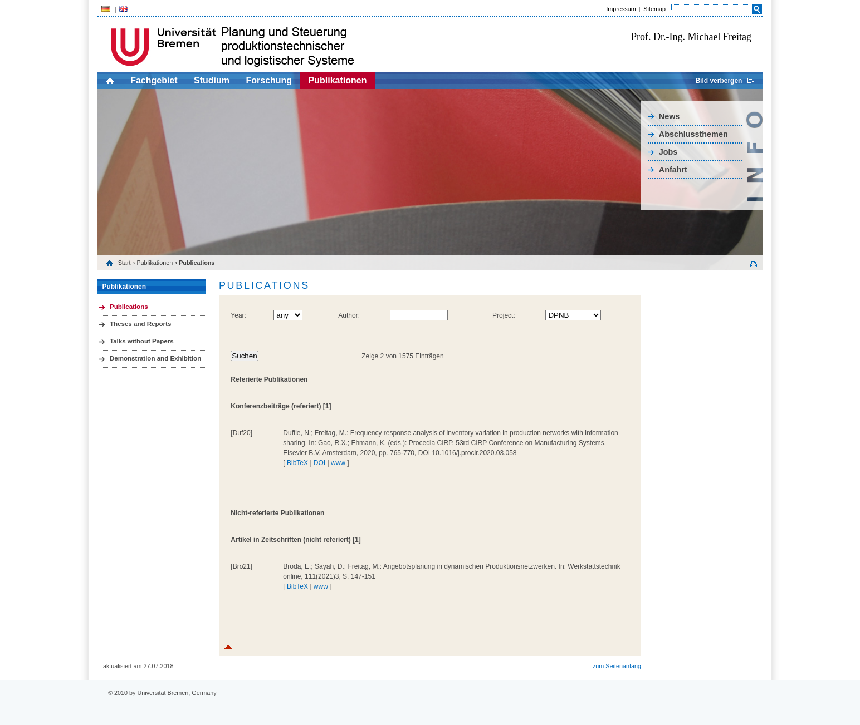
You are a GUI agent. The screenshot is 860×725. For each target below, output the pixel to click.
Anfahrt (673, 169)
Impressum (621, 9)
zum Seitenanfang (617, 666)
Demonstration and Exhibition (155, 358)
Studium (211, 80)
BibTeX (297, 463)
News (669, 116)
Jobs (668, 151)
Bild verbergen (718, 81)
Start (124, 262)
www (338, 463)
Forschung (269, 80)
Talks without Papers (142, 341)
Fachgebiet (153, 80)
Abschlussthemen (693, 134)
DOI (319, 463)
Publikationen (338, 80)
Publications (129, 306)
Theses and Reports (140, 323)
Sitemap (654, 9)
